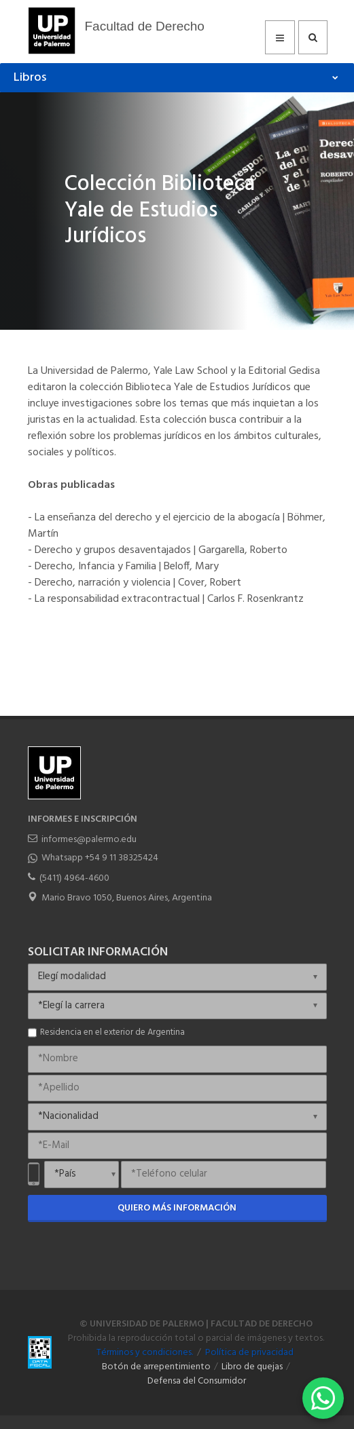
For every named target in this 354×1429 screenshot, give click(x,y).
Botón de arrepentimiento (156, 1367)
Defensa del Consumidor (196, 1381)
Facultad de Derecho (145, 26)
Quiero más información (177, 1208)
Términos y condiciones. (144, 1353)
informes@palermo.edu (89, 839)
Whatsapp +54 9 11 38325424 (99, 858)
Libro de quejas (252, 1367)
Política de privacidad (249, 1353)
